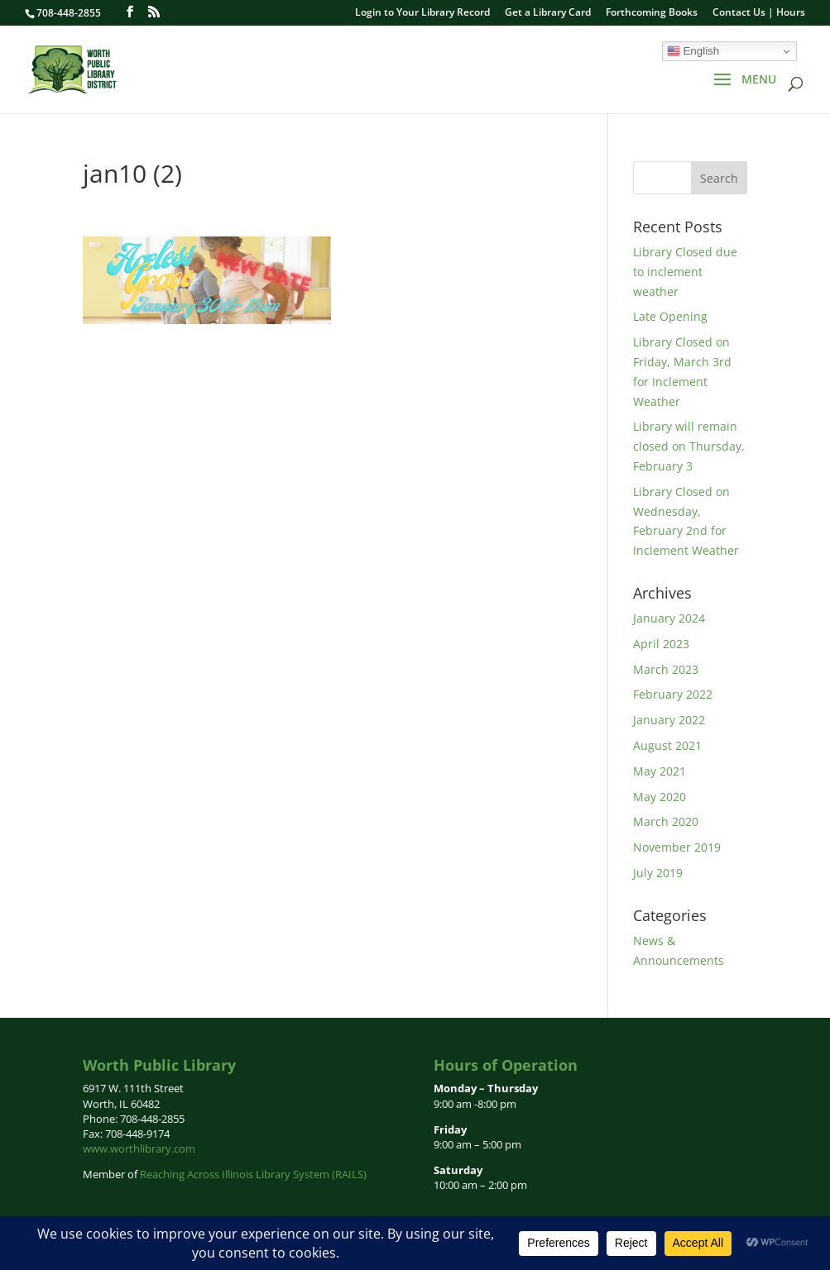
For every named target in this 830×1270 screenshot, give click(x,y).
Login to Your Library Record (422, 13)
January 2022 (669, 720)
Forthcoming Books (652, 13)
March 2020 (665, 821)
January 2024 (669, 618)
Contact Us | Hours (758, 13)
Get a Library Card (548, 13)
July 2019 (658, 873)
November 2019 (677, 847)
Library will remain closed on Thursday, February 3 (689, 446)
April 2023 (661, 644)
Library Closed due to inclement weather (685, 271)
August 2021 (667, 745)
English (693, 51)
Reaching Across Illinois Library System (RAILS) (253, 1174)
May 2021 (659, 771)
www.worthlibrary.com (139, 1148)
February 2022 (672, 694)
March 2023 (665, 669)
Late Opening (670, 316)
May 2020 (659, 796)
